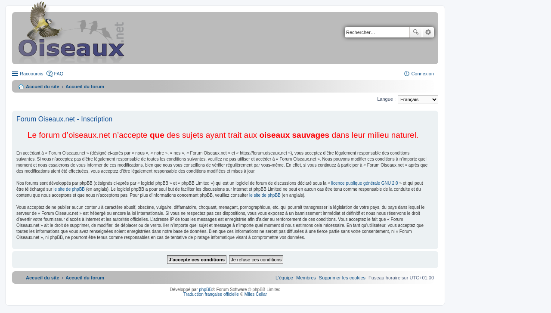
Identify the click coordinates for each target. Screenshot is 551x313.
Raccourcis (31, 73)
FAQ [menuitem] (58, 73)
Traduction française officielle (211, 294)
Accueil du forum (84, 86)
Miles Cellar (256, 294)
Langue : (386, 99)
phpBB (205, 289)
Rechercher (415, 32)
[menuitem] (342, 277)
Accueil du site (42, 86)
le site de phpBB (69, 189)
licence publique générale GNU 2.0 (364, 183)
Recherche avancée (428, 32)
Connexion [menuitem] (422, 73)
